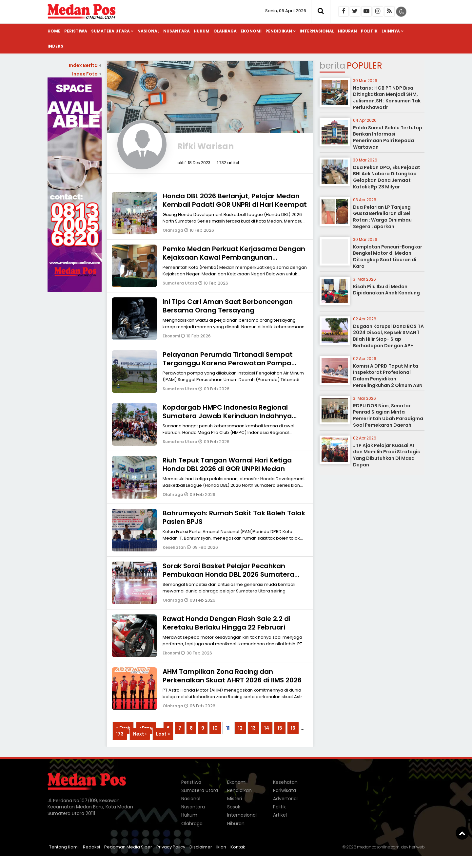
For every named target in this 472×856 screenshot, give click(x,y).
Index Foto (87, 74)
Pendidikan (279, 31)
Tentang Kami (64, 847)
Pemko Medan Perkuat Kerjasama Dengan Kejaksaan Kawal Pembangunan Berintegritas (234, 257)
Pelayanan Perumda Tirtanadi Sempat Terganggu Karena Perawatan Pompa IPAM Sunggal (228, 363)
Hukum (201, 31)
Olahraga (225, 31)
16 (293, 728)
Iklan (221, 847)
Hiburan (347, 31)
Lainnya (391, 31)
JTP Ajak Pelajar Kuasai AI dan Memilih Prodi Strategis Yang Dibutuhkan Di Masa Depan (386, 455)
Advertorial (285, 798)
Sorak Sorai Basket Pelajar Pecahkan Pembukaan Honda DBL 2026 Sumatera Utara (228, 574)
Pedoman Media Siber (128, 847)
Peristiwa (75, 31)
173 (120, 734)
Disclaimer (200, 847)
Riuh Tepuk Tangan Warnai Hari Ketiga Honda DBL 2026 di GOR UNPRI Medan (227, 464)
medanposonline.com (378, 847)
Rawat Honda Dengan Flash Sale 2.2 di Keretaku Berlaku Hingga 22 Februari (226, 623)
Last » (163, 734)
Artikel (280, 815)
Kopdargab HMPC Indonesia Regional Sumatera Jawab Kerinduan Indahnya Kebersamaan (227, 416)
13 (253, 728)
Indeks (55, 46)
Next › (140, 734)
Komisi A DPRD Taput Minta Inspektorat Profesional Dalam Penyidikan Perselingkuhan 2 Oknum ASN (388, 376)
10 (215, 728)
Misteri (234, 798)
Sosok (233, 806)
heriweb (416, 847)
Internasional (317, 31)
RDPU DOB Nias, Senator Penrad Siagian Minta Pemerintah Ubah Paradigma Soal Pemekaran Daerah (388, 415)
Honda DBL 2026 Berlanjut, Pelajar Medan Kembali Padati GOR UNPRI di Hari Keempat (235, 200)
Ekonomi (251, 31)
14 (266, 728)
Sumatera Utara (110, 31)
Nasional (148, 31)
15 (280, 728)
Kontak (237, 847)
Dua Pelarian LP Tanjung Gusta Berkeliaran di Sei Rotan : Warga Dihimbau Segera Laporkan (382, 217)
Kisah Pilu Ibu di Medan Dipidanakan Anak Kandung (386, 289)
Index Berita (85, 65)
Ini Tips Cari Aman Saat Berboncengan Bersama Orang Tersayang (228, 306)
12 (240, 728)
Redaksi (91, 847)
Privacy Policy (170, 847)
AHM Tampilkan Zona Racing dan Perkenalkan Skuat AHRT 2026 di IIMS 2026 (232, 676)
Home (54, 31)
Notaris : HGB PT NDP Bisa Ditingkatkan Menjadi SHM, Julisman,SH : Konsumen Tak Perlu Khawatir (387, 98)
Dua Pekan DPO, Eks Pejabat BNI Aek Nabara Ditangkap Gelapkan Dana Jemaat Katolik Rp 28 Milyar (386, 177)
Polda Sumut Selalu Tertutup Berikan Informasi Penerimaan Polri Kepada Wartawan (387, 137)
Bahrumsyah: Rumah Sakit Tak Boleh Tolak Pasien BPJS (234, 517)
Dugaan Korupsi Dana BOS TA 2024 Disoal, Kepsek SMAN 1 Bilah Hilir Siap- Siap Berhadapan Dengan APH (388, 336)
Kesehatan (175, 547)
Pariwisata (284, 790)
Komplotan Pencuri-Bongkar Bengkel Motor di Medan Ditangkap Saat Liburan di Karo (387, 256)
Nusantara (176, 31)
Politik (369, 31)
